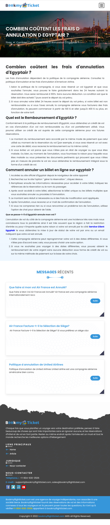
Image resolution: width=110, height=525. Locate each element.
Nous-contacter (18, 465)
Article (13, 453)
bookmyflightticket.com (51, 516)
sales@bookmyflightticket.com (68, 482)
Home (9, 42)
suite (95, 300)
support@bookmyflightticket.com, (33, 482)
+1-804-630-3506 (29, 478)
